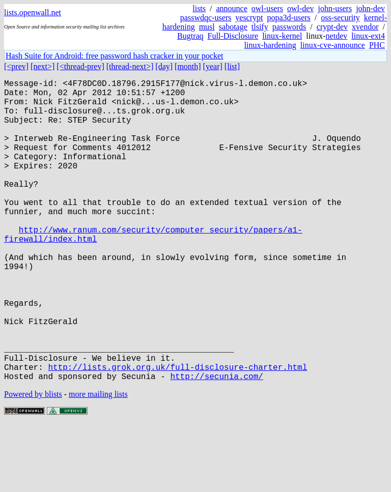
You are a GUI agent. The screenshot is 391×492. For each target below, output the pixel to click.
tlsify (260, 26)
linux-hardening (270, 45)
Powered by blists (33, 461)
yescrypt (249, 17)
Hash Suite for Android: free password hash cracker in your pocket (114, 55)
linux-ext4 (368, 36)
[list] (232, 66)
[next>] (42, 66)
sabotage (233, 26)
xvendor (365, 26)
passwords (289, 26)
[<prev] (16, 66)
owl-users (267, 8)
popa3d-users (288, 17)
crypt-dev (332, 26)
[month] (188, 66)
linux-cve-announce (332, 45)
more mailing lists (98, 461)
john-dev (370, 8)
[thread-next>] (130, 66)
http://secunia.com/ (216, 443)
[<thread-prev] (80, 66)
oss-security (340, 17)
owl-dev (300, 8)
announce (231, 8)
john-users (335, 8)
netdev (337, 36)
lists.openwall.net (32, 12)
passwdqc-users (205, 17)
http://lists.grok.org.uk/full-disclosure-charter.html (177, 432)
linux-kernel (282, 36)
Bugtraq (190, 36)
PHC (377, 45)
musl (207, 26)
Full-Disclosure (233, 36)
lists (199, 8)
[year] (212, 66)
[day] (164, 66)
